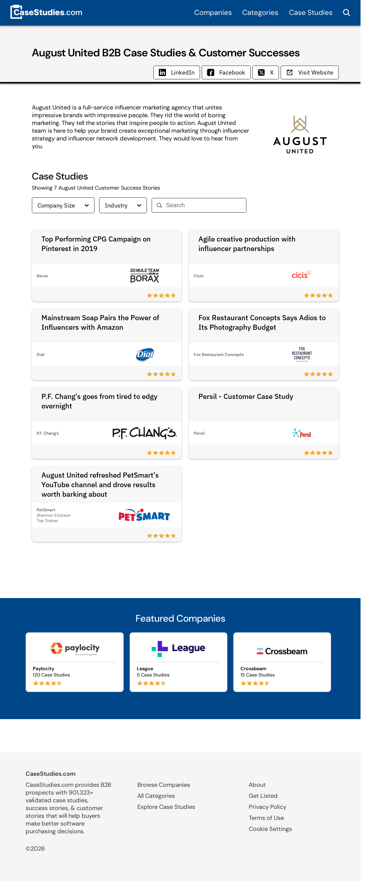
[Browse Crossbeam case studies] (282, 662)
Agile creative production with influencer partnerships (247, 243)
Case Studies (311, 12)
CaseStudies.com (51, 774)
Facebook (226, 72)
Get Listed (263, 796)
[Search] (203, 205)
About (257, 785)
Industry (123, 205)
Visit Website (309, 72)
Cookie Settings (270, 829)
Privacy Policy (267, 807)
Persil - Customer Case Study (245, 396)
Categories (260, 12)
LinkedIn (177, 72)
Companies (213, 12)
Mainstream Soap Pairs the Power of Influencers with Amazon (100, 322)
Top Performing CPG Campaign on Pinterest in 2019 (96, 243)
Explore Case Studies (166, 807)
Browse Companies (163, 785)
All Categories (156, 796)
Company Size (63, 205)
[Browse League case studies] (178, 662)
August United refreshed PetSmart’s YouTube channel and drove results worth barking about (100, 484)
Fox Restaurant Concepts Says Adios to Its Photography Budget (262, 322)
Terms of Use (266, 818)
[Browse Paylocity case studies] (74, 662)
